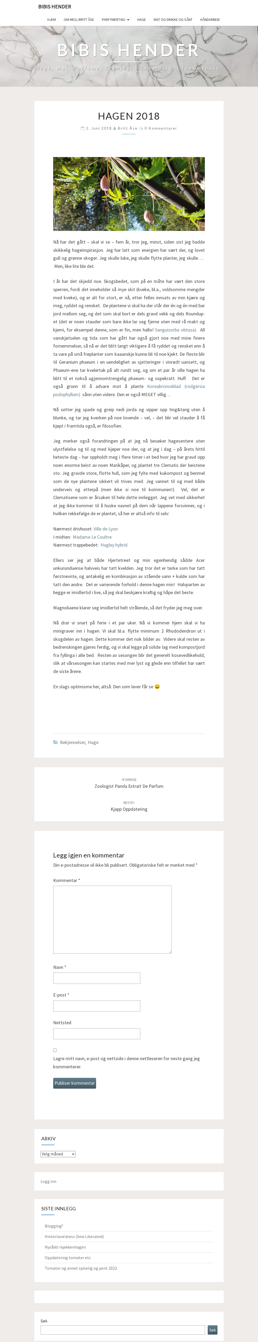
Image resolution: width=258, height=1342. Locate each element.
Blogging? (54, 1226)
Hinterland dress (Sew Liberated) (74, 1236)
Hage (141, 19)
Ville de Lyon (105, 529)
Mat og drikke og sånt (173, 19)
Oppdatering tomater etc (68, 1257)
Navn (59, 967)
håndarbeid (210, 19)
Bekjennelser (72, 742)
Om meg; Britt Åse (79, 19)
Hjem (51, 19)
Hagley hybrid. (114, 545)
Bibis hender (54, 6)
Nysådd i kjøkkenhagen (65, 1247)
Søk (44, 1321)
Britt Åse (128, 128)
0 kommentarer (161, 128)
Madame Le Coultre (92, 537)
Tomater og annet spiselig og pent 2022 (81, 1268)
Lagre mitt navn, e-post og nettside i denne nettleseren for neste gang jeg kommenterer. (126, 1062)
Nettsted (62, 1022)
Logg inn (48, 1181)
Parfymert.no (113, 19)
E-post (61, 995)
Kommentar (66, 880)
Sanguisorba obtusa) (175, 330)
